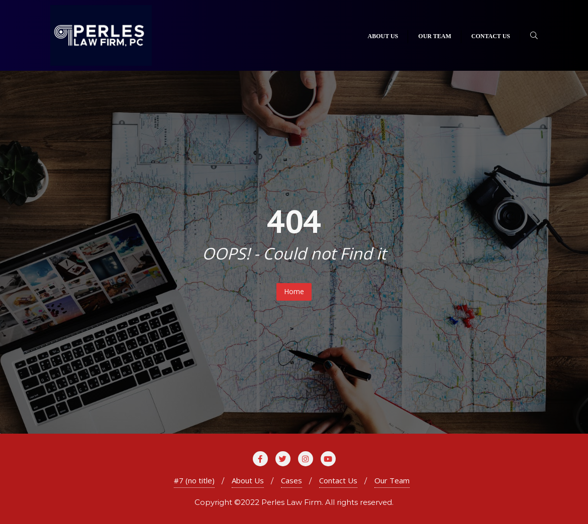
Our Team (392, 480)
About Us (248, 480)
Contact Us (338, 480)
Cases (291, 480)
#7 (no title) (194, 480)
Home (294, 291)
